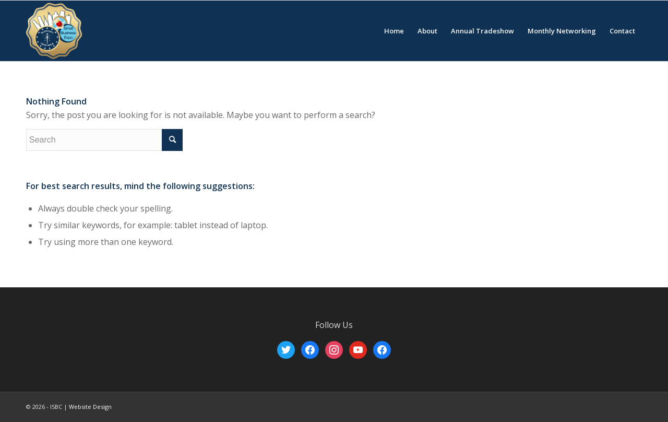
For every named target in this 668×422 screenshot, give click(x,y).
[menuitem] (394, 31)
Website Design (90, 407)
